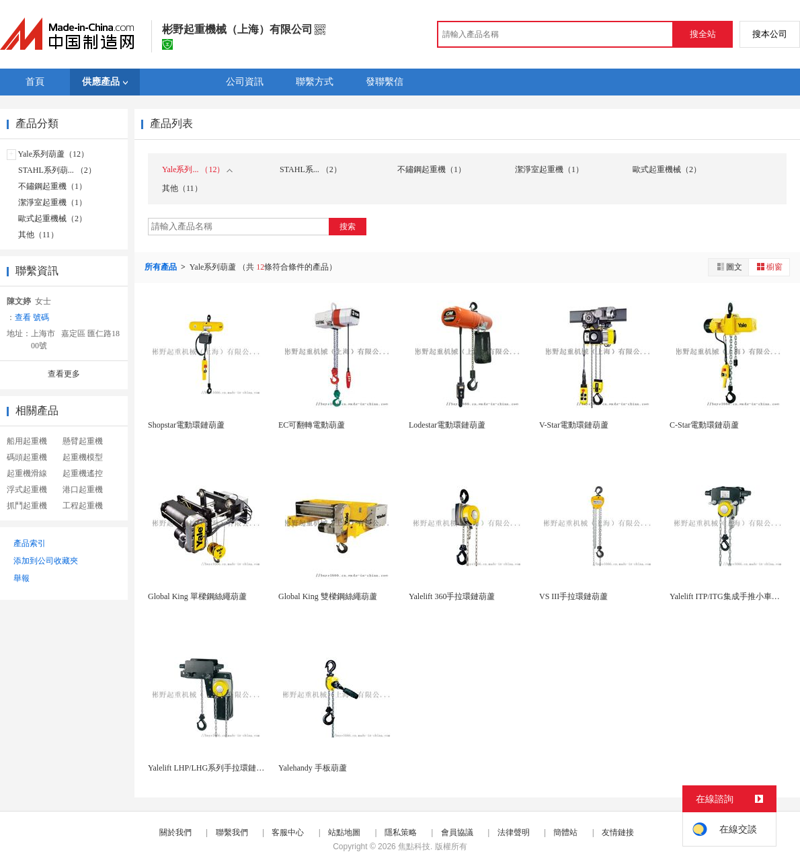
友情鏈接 (618, 832)
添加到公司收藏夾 (45, 560)
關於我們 (175, 832)
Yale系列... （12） (197, 169)
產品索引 (29, 543)
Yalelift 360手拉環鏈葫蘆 (452, 596)
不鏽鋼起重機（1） (52, 186)
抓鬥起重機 (27, 505)
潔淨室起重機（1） (52, 202)
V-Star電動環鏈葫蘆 (573, 425)
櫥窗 (769, 267)
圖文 (728, 267)
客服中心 (288, 832)
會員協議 (457, 832)
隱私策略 (401, 832)
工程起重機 (83, 505)
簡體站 (565, 832)
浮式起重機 (27, 489)
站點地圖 (344, 832)
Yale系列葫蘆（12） (53, 154)
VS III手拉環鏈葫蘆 (573, 596)
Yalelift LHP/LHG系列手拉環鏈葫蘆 (210, 768)
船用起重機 (27, 441)
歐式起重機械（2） (52, 218)
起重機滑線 (27, 473)
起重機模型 (83, 457)
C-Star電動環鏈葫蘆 (704, 425)
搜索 (347, 226)
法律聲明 (513, 832)
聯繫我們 (232, 832)
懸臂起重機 (83, 441)
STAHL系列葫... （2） (57, 170)
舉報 (21, 578)
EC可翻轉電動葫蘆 (311, 425)
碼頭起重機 (27, 457)
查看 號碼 (32, 317)
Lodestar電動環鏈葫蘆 (447, 425)
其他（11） (38, 234)
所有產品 (162, 267)
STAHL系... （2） (311, 169)
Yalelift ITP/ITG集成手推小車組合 (729, 596)
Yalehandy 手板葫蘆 (312, 768)
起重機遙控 (83, 473)
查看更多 (64, 374)
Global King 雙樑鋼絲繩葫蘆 (327, 596)
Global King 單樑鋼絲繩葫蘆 (197, 596)
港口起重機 (83, 489)
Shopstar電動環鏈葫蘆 (186, 425)
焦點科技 (414, 846)
